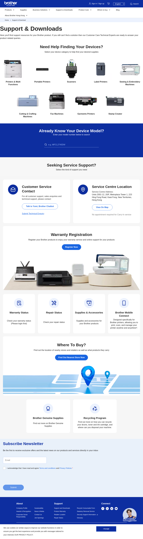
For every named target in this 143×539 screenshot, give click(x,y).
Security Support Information (86, 514)
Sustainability (38, 508)
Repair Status (58, 518)
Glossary (80, 518)
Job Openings (39, 518)
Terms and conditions (47, 468)
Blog (117, 10)
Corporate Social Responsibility (21, 516)
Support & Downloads (64, 10)
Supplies (23, 10)
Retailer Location (59, 514)
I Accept (106, 529)
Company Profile (21, 508)
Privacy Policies (66, 468)
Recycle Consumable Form (86, 508)
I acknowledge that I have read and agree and (40, 468)
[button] (130, 515)
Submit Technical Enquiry (33, 214)
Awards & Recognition (23, 511)
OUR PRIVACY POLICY (23, 535)
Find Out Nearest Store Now (71, 357)
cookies (13, 528)
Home (7, 20)
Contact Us (38, 514)
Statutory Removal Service (86, 511)
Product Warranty (60, 511)
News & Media (39, 511)
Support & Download (19, 20)
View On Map (102, 207)
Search (134, 3)
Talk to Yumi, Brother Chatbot (40, 206)
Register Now (71, 247)
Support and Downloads (62, 508)
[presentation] (22, 477)
